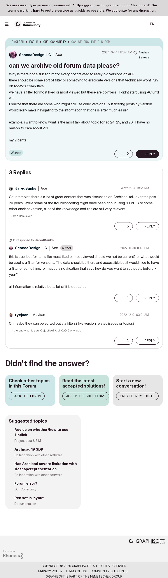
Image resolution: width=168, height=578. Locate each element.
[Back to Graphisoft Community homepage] (29, 24)
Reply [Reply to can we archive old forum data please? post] (149, 154)
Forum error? (25, 483)
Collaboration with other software (38, 455)
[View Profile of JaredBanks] (25, 188)
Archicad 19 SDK (28, 449)
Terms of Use (76, 571)
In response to (33, 240)
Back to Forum (26, 396)
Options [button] (156, 42)
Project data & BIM (27, 440)
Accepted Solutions (85, 396)
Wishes (16, 153)
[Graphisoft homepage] (147, 542)
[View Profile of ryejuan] (21, 315)
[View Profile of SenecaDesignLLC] (35, 55)
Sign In (161, 24)
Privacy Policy (50, 571)
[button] (119, 154)
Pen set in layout (29, 498)
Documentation (25, 504)
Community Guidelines (109, 571)
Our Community (25, 489)
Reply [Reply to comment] (149, 226)
